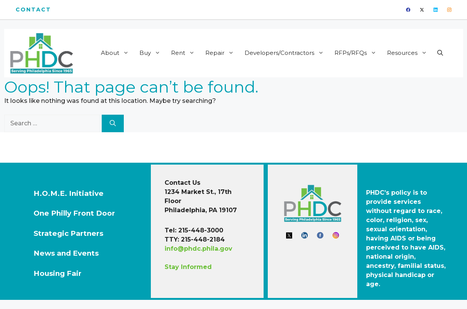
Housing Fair (58, 273)
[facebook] (408, 10)
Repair (222, 53)
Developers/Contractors (287, 53)
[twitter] (422, 10)
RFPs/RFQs (357, 53)
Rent (185, 53)
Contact (33, 9)
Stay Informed (188, 267)
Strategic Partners (68, 233)
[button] (440, 53)
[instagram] (449, 10)
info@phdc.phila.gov (198, 248)
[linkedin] (435, 10)
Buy (152, 53)
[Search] (113, 123)
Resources (409, 53)
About (117, 53)
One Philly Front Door (74, 213)
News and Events (66, 253)
